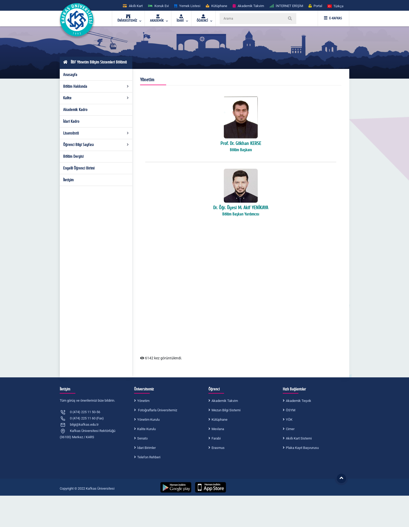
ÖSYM (290, 410)
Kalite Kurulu (146, 429)
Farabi (216, 438)
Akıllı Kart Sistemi (299, 438)
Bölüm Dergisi (73, 156)
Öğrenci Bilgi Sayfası (96, 144)
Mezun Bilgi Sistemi (226, 410)
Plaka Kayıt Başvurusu (302, 448)
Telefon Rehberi (148, 457)
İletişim (68, 180)
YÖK (289, 419)
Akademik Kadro (75, 109)
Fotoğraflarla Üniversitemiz (157, 410)
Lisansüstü (96, 133)
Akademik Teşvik (298, 401)
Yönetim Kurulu (148, 419)
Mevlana (218, 429)
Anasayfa (70, 74)
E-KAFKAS (333, 18)
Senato (142, 438)
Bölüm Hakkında (96, 86)
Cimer (290, 429)
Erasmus (218, 448)
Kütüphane (219, 419)
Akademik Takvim (225, 401)
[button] (335, 5)
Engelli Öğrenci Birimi (78, 168)
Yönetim (143, 401)
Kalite (96, 98)
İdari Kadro (71, 121)
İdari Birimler (146, 448)
